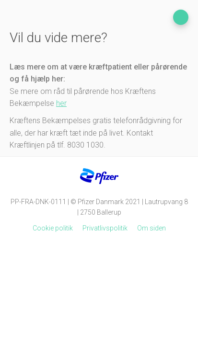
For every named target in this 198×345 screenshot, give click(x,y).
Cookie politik (53, 228)
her (61, 103)
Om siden (151, 228)
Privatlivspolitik (105, 228)
